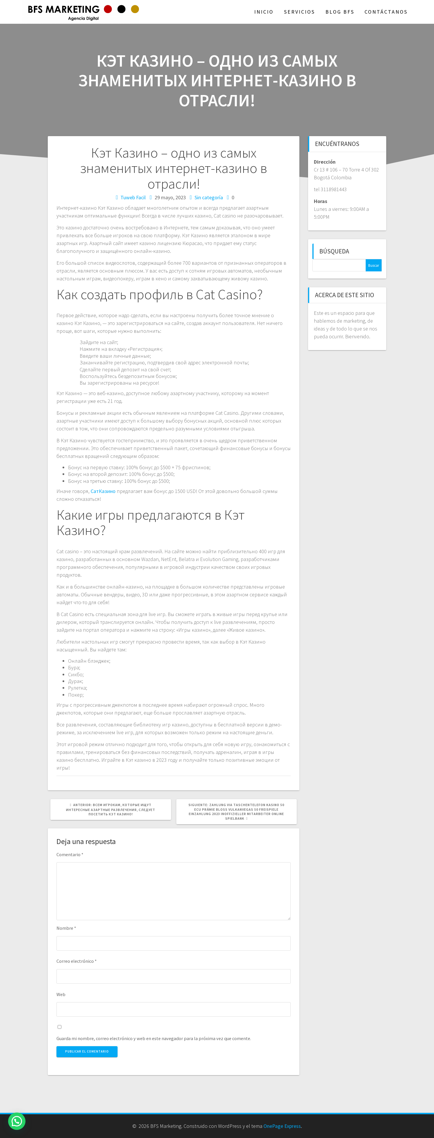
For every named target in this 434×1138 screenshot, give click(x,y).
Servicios (299, 11)
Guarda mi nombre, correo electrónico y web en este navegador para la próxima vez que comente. (153, 1038)
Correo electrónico (76, 961)
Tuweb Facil (133, 197)
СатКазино (103, 491)
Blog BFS (339, 11)
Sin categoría (209, 197)
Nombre (66, 928)
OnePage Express (282, 1126)
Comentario (69, 854)
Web (60, 994)
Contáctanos (386, 11)
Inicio (264, 11)
